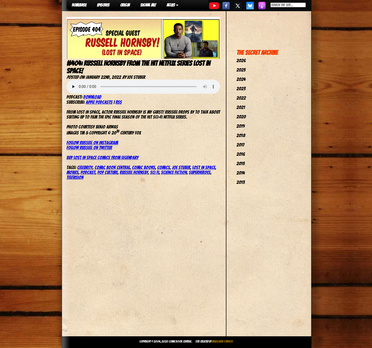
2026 (241, 60)
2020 (241, 116)
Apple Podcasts (99, 102)
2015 (240, 163)
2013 (240, 182)
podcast (88, 172)
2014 (240, 172)
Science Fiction (174, 172)
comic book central (112, 167)
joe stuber (181, 167)
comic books (143, 167)
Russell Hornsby (134, 172)
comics (163, 167)
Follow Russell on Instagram (92, 142)
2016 (240, 154)
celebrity (84, 167)
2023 (240, 88)
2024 (240, 79)
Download (92, 96)
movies (72, 172)
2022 (241, 97)
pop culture (107, 172)
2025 (240, 69)
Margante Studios (222, 341)
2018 (240, 135)
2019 (240, 126)
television (75, 177)
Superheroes (199, 172)
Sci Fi (154, 172)
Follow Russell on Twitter (89, 147)
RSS (119, 102)
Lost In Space (203, 167)
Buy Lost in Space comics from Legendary (102, 157)
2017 (240, 144)
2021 (240, 107)
